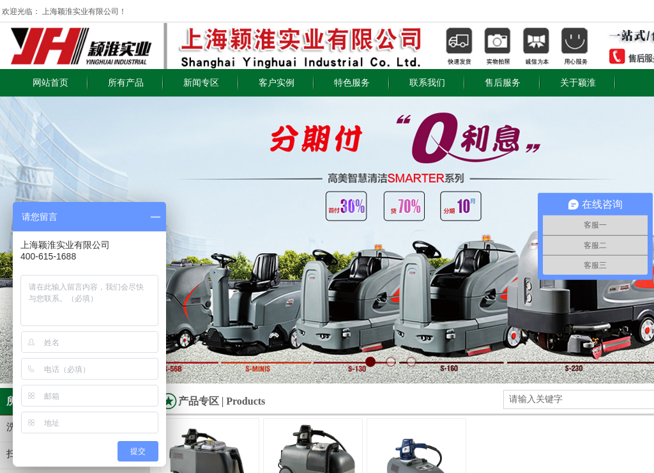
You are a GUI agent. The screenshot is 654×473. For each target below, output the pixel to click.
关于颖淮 (578, 83)
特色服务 (352, 83)
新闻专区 (201, 83)
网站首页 (50, 83)
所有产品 (126, 83)
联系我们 (427, 83)
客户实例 (276, 83)
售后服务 (503, 83)
